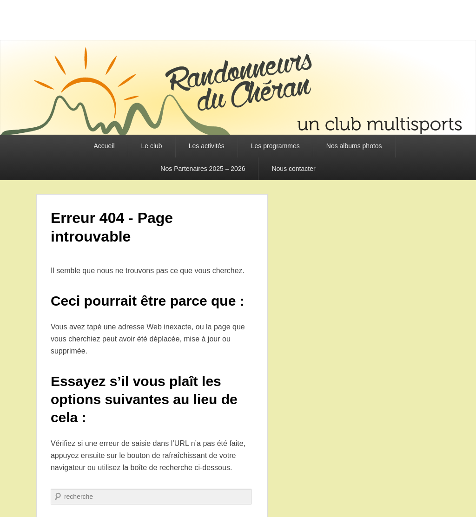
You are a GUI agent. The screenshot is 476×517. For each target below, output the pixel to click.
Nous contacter (293, 168)
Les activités (207, 146)
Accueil (103, 146)
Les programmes (275, 146)
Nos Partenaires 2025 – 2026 (202, 168)
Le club (151, 146)
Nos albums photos (354, 146)
